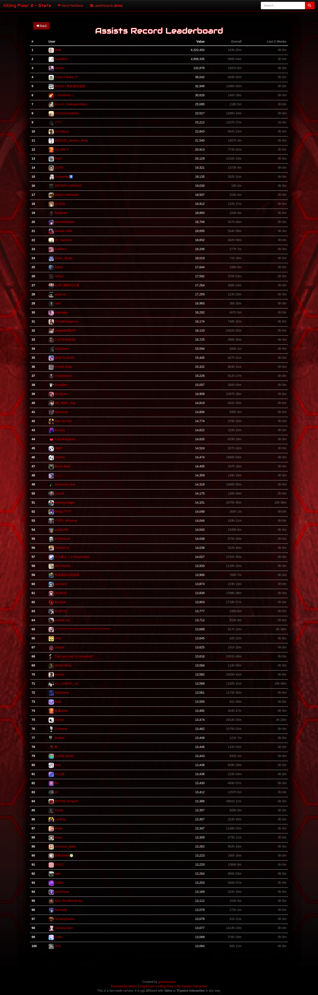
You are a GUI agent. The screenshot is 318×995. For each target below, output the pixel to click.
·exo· (55, 303)
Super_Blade (61, 258)
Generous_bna (62, 484)
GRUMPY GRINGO (65, 185)
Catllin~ (57, 882)
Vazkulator (59, 348)
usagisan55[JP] (62, 330)
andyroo (57, 294)
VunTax (57, 457)
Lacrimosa (59, 891)
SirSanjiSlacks (61, 919)
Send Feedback (70, 5)
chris (55, 638)
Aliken (56, 267)
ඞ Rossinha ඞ (61, 95)
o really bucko (61, 756)
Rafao (56, 828)
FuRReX (58, 249)
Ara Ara (57, 430)
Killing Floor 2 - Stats (27, 5)
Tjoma (56, 810)
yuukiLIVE (59, 529)
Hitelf (55, 448)
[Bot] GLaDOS (61, 357)
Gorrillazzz (59, 131)
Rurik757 (58, 611)
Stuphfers (58, 59)
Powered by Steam (124, 986)
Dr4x (55, 946)
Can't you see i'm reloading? (71, 656)
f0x (54, 783)
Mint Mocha (60, 566)
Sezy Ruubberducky (65, 900)
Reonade (58, 910)
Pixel (55, 158)
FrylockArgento (62, 439)
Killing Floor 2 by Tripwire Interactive (182, 986)
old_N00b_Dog (62, 403)
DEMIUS (58, 593)
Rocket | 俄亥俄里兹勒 (67, 86)
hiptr (55, 873)
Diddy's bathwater (64, 194)
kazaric (56, 674)
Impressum (147, 986)
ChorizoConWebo (64, 113)
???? (55, 122)
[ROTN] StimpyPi (63, 801)
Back (41, 26)
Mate (55, 50)
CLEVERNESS (62, 339)
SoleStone (59, 692)
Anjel (55, 701)
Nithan (56, 276)
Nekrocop (58, 412)
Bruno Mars (60, 466)
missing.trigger (62, 502)
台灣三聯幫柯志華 (64, 285)
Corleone (58, 729)
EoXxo (56, 719)
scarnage (58, 312)
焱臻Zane (58, 710)
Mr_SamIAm (60, 240)
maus (55, 837)
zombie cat (59, 620)
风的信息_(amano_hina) (68, 140)
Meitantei (58, 213)
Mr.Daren (58, 394)
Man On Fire (60, 421)
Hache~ (57, 68)
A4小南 (56, 774)
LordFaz (57, 819)
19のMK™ (59, 149)
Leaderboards (106, 5)
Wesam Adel (60, 231)
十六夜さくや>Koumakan (69, 557)
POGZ (56, 864)
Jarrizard (58, 584)
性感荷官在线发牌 (64, 575)
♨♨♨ (56, 475)
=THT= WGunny (63, 520)
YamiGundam (61, 928)
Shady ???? (60, 511)
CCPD (56, 167)
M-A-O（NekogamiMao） (69, 104)
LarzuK (56, 493)
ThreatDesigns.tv (63, 321)
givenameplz (167, 982)
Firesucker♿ (61, 176)
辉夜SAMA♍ (61, 855)
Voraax (56, 647)
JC (54, 792)
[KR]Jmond (59, 538)
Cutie (55, 937)
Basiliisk (57, 602)
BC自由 (57, 204)
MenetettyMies (62, 222)
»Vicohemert (60, 376)
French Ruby (60, 366)
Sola (55, 765)
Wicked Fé (59, 547)
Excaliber (58, 385)
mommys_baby (62, 846)
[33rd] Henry (60, 665)
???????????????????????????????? (79, 629)
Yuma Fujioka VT (63, 77)
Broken (56, 738)
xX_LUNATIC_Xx (63, 683)
